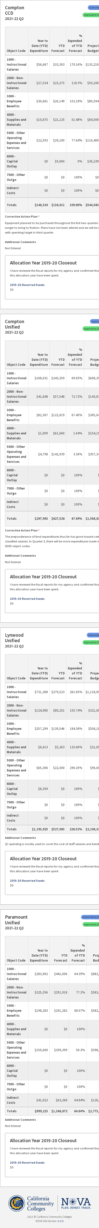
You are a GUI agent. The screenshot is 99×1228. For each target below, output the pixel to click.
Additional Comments (20, 242)
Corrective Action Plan (21, 216)
